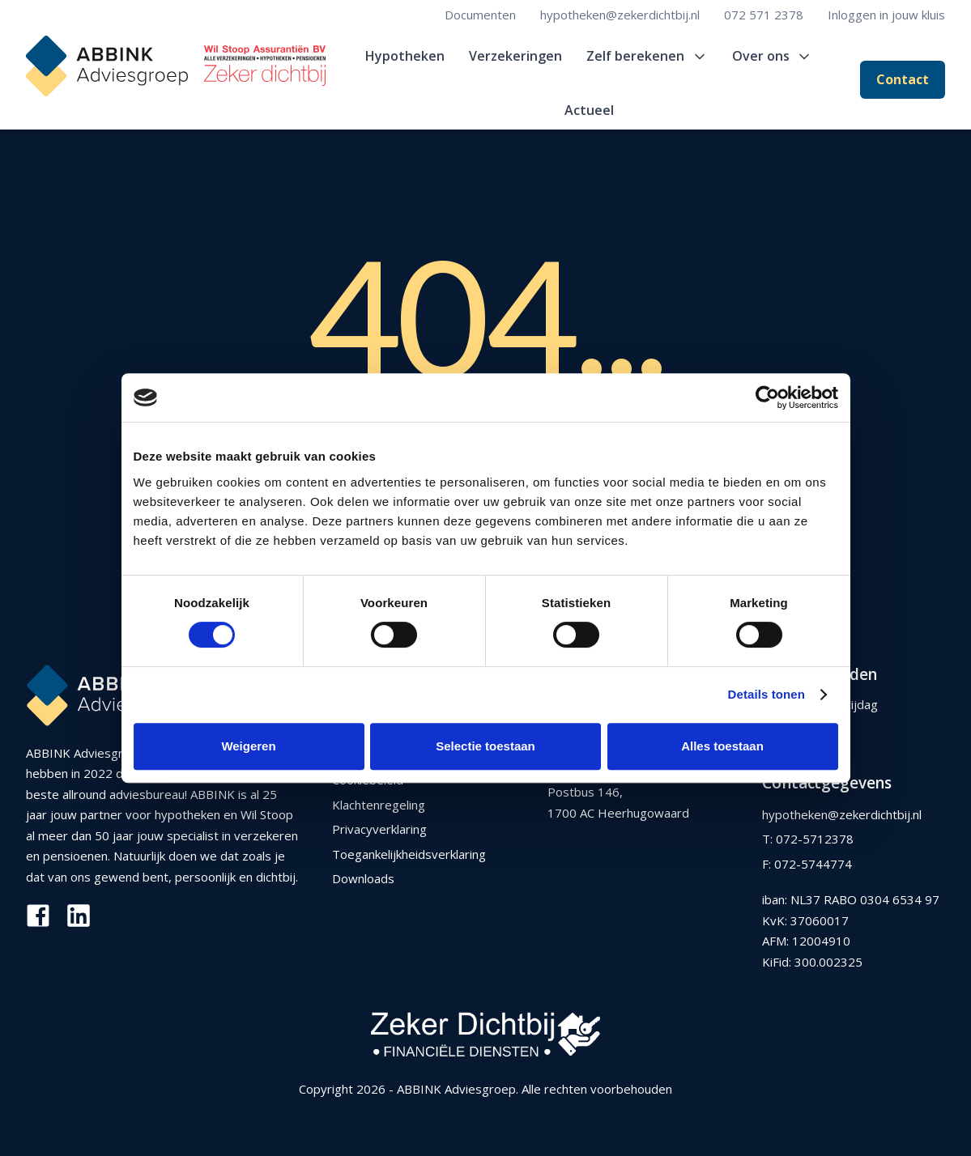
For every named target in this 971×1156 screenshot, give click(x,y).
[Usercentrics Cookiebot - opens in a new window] (767, 397)
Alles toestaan (722, 746)
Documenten (480, 14)
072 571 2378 (763, 14)
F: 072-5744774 (807, 864)
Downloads (363, 878)
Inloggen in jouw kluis (886, 14)
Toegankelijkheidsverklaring (409, 854)
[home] (176, 66)
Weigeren (248, 746)
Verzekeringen (515, 56)
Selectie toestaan (485, 746)
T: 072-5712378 (808, 839)
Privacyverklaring (379, 829)
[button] (647, 56)
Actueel (589, 110)
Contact (902, 79)
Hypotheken (405, 56)
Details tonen (766, 694)
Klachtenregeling (378, 805)
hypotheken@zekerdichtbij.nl (620, 14)
